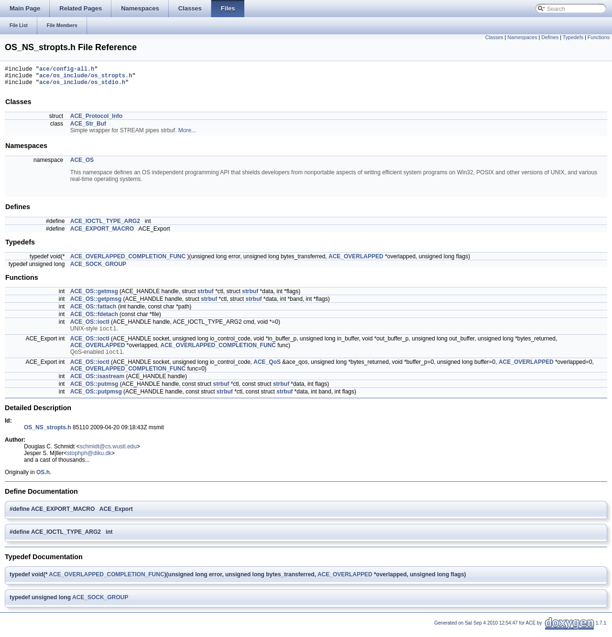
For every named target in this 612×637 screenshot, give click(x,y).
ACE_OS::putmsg (94, 390)
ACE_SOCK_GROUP (98, 268)
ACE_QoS (267, 368)
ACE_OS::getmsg (94, 295)
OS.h (43, 478)
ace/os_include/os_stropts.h (85, 78)
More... (187, 134)
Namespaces (522, 37)
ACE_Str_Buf (88, 128)
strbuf (205, 295)
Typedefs (573, 37)
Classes (494, 37)
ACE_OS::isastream (97, 382)
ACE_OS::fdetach (94, 318)
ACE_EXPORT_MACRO (102, 233)
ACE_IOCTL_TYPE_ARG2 (105, 225)
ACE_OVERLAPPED (355, 260)
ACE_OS (82, 164)
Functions (599, 37)
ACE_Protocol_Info (96, 120)
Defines (549, 37)
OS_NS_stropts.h (47, 433)
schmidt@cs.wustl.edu (108, 452)
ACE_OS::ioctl (89, 326)
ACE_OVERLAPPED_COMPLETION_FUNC (128, 260)
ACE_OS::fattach (93, 311)
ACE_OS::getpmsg (95, 303)
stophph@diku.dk (89, 459)
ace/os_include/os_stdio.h (82, 86)
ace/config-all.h (66, 70)
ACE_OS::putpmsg (96, 397)
